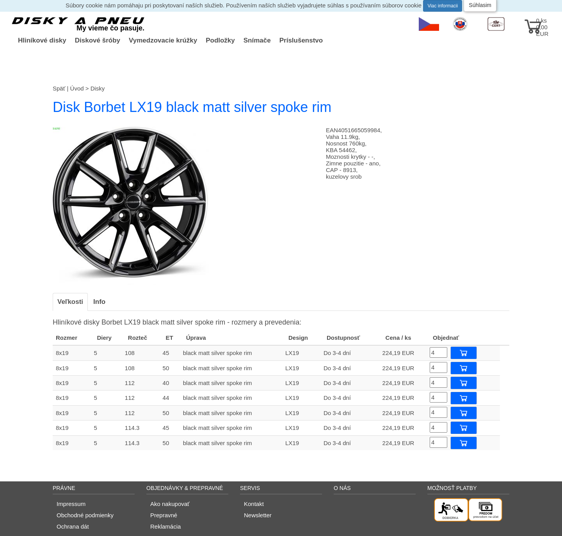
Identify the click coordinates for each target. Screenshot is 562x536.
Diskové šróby (97, 40)
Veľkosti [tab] (70, 301)
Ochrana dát (73, 526)
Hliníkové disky (42, 40)
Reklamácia (165, 526)
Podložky (220, 40)
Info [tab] (99, 301)
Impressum (71, 504)
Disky (98, 88)
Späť (59, 88)
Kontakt (254, 504)
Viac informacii (442, 6)
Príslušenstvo (301, 40)
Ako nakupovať (170, 504)
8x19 (62, 353)
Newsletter (258, 515)
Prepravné (163, 515)
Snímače (257, 40)
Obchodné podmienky (85, 515)
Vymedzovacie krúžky (163, 40)
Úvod (77, 88)
